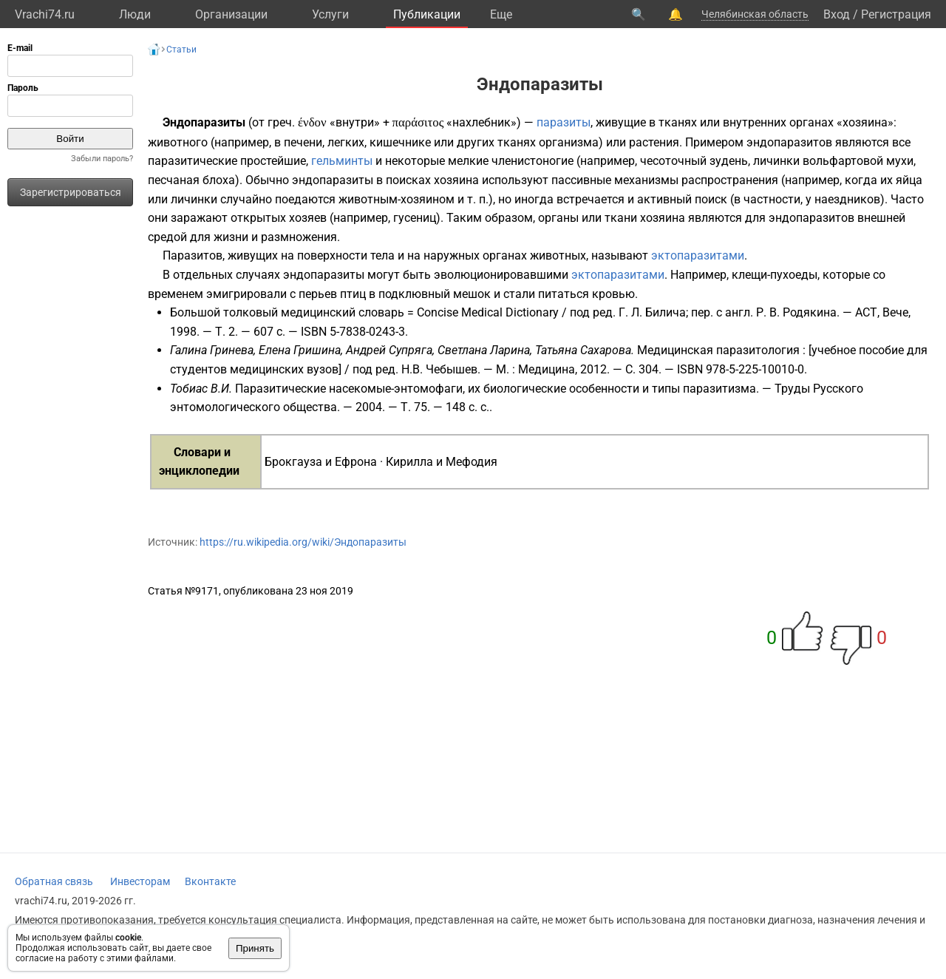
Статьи (181, 49)
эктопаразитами (697, 255)
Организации (231, 14)
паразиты (564, 122)
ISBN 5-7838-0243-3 (353, 332)
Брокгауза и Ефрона (321, 462)
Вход (836, 14)
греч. (281, 122)
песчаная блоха (191, 180)
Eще (501, 14)
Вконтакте (210, 881)
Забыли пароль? (102, 158)
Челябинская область (755, 14)
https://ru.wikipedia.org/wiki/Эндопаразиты (303, 542)
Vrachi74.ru (45, 14)
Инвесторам (140, 881)
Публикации (426, 14)
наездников (847, 199)
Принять (255, 948)
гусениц (414, 218)
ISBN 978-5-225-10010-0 (740, 369)
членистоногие (532, 161)
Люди (135, 14)
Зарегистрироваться (70, 192)
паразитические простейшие (227, 161)
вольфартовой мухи (858, 161)
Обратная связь (54, 881)
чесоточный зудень (694, 161)
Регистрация (896, 14)
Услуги (330, 14)
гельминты (341, 161)
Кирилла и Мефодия (441, 462)
